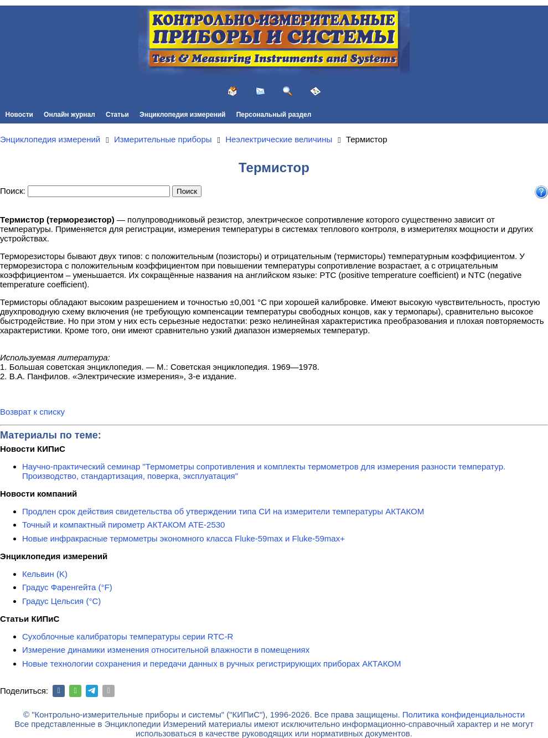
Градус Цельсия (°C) (61, 601)
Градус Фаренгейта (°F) (67, 587)
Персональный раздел (274, 114)
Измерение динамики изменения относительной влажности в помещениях (165, 649)
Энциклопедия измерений (182, 114)
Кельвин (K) (45, 574)
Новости (19, 114)
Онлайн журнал (69, 114)
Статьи (117, 114)
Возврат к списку (32, 411)
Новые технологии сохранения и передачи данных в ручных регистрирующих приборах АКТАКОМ (211, 663)
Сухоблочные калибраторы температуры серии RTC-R (127, 636)
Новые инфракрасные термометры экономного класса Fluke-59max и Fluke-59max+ (183, 538)
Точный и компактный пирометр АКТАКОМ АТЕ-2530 (123, 524)
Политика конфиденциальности (463, 714)
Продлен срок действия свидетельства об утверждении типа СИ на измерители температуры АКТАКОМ (223, 511)
